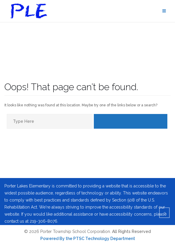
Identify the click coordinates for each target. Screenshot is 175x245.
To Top (166, 214)
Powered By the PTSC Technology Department (87, 238)
